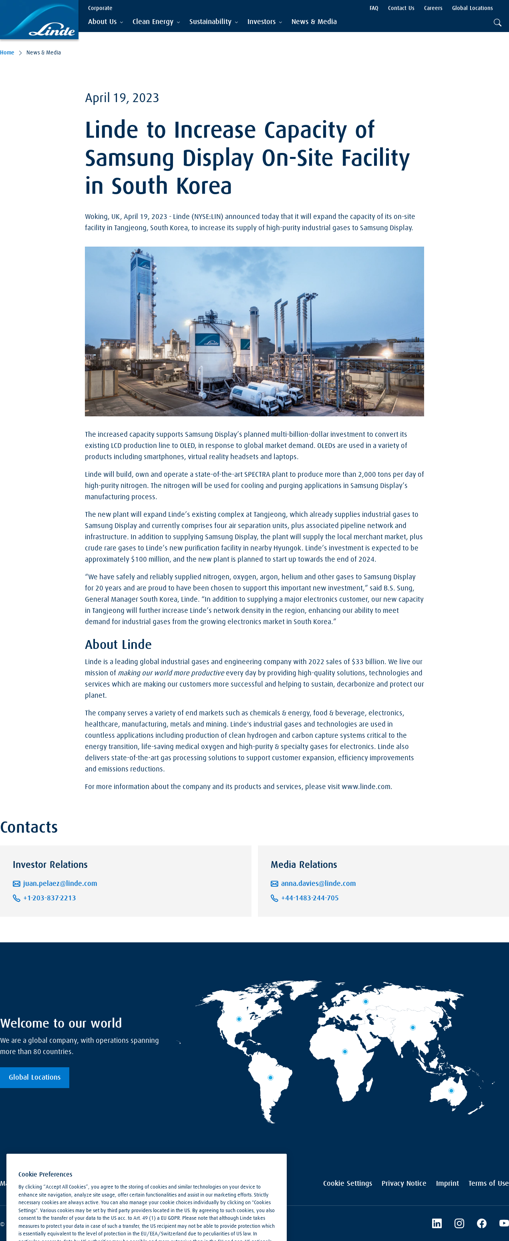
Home (7, 53)
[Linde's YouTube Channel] (504, 1225)
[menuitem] (314, 22)
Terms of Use (489, 1183)
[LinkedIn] (437, 1225)
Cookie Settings (347, 1183)
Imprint (447, 1183)
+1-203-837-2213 (49, 898)
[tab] (105, 22)
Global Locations (34, 1077)
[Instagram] (459, 1225)
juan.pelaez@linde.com (60, 884)
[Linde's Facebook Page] (482, 1225)
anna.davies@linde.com (318, 884)
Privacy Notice (404, 1183)
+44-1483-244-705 (310, 898)
